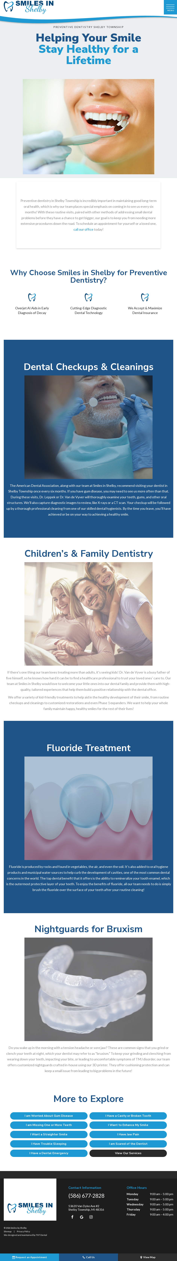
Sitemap (7, 1231)
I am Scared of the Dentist (122, 1144)
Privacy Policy (23, 1231)
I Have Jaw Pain (122, 1134)
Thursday (133, 1209)
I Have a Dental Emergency (54, 1153)
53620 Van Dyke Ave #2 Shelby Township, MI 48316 (86, 1207)
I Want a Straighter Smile (54, 1134)
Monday (132, 1193)
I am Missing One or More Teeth (55, 1125)
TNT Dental (41, 1234)
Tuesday (133, 1198)
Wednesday (135, 1203)
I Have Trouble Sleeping (54, 1144)
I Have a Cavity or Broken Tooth (122, 1116)
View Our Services (122, 1153)
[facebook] (72, 1216)
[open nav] (170, 7)
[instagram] (91, 1216)
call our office (83, 229)
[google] (81, 1216)
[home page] (28, 7)
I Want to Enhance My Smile (122, 1125)
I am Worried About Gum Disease (55, 1116)
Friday (131, 1214)
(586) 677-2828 (86, 1195)
